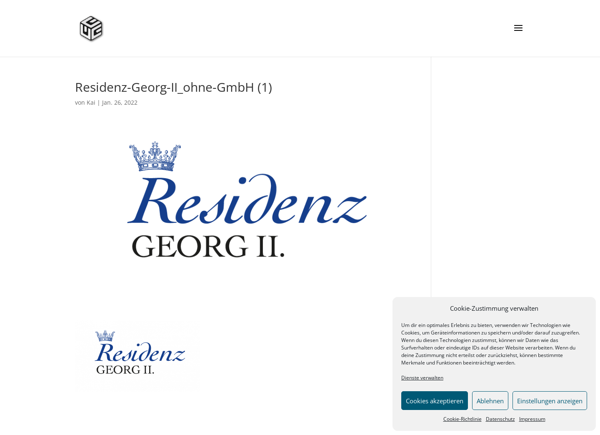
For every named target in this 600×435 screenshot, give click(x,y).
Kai (91, 102)
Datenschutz (500, 418)
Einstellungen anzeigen (549, 401)
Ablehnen (490, 401)
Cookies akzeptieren (434, 401)
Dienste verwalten (422, 377)
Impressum (532, 418)
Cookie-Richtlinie (462, 418)
